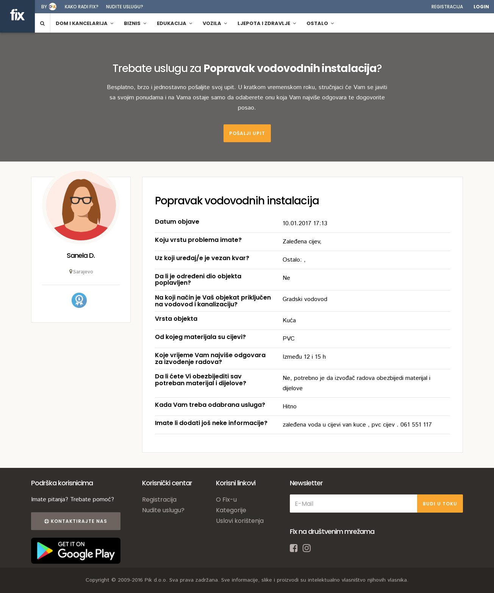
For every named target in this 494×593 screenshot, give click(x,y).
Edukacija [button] (174, 23)
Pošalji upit (247, 133)
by (44, 6)
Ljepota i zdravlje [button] (267, 23)
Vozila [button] (215, 23)
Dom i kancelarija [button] (84, 23)
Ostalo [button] (320, 23)
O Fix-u (226, 499)
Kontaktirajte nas (75, 521)
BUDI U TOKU (440, 503)
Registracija (447, 6)
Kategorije (231, 510)
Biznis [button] (135, 23)
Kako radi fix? (81, 6)
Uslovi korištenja (240, 520)
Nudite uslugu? (124, 6)
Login (481, 6)
